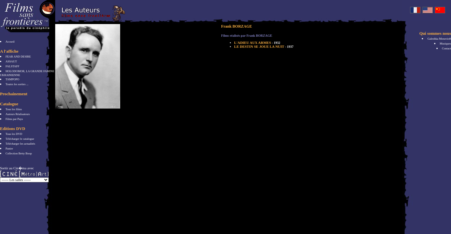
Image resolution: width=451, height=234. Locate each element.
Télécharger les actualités (20, 143)
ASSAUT (11, 61)
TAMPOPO (12, 79)
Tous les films (14, 109)
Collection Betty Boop (19, 153)
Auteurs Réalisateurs (18, 114)
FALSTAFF (12, 66)
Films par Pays (14, 119)
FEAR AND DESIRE (18, 56)
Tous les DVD (14, 134)
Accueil (10, 41)
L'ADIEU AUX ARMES (257, 43)
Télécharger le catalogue (20, 138)
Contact (446, 48)
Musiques (445, 43)
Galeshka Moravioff (439, 38)
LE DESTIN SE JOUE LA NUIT (264, 46)
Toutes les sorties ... (17, 84)
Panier (9, 148)
